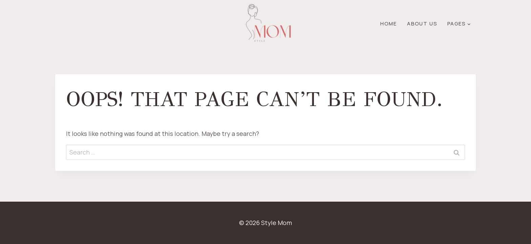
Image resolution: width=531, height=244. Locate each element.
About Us (422, 23)
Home (388, 23)
